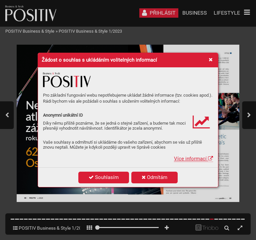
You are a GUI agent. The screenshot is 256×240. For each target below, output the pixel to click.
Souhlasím (104, 177)
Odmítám (154, 177)
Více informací (193, 159)
